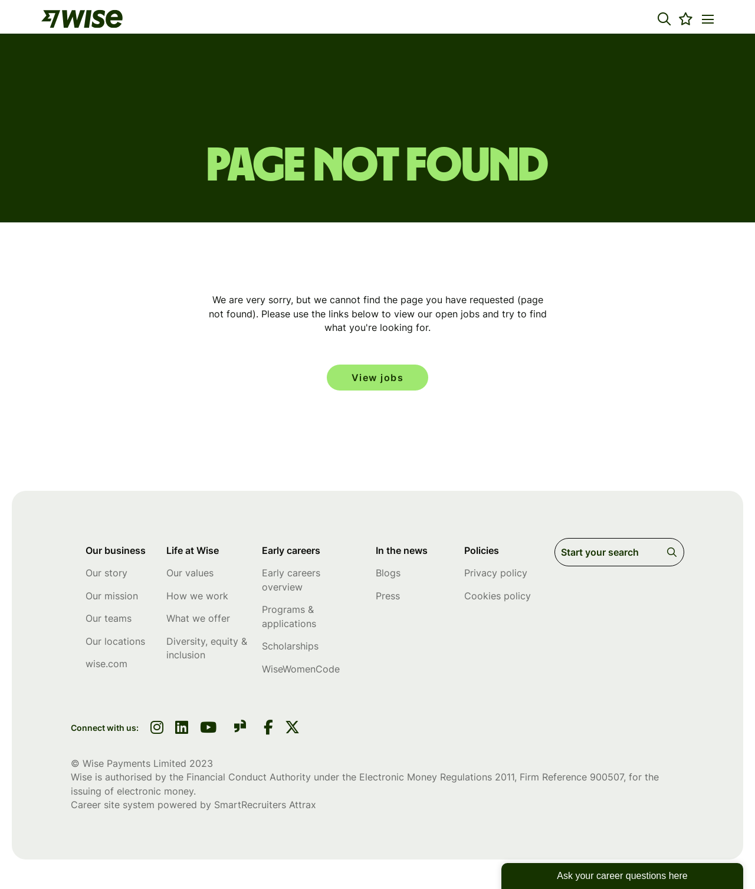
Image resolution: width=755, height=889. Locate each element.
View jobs (378, 377)
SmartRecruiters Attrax (265, 805)
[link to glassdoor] (240, 728)
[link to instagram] (156, 728)
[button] (664, 18)
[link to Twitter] (292, 728)
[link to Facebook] (268, 728)
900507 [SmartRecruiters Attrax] (606, 777)
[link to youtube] (208, 728)
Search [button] (674, 552)
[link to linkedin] (181, 728)
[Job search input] (619, 552)
